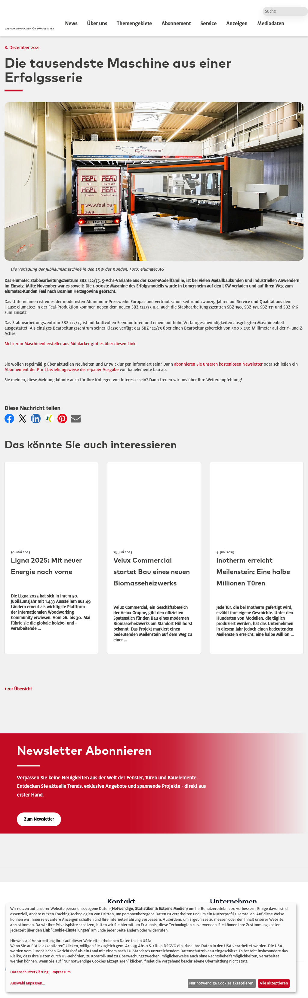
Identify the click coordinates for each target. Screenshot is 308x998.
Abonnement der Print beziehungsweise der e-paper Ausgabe (62, 369)
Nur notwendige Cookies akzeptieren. (221, 983)
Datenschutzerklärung (29, 972)
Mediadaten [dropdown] (270, 23)
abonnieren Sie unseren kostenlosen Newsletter (218, 364)
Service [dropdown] (208, 23)
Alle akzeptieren (274, 983)
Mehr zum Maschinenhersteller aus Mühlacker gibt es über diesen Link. (71, 344)
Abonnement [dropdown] (176, 23)
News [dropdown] (71, 23)
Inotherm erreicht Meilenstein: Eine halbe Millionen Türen (253, 572)
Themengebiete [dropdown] (134, 23)
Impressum (61, 972)
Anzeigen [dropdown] (237, 23)
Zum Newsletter (39, 819)
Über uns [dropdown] (97, 23)
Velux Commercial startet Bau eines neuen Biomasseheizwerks (151, 572)
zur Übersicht (19, 689)
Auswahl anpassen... (27, 983)
